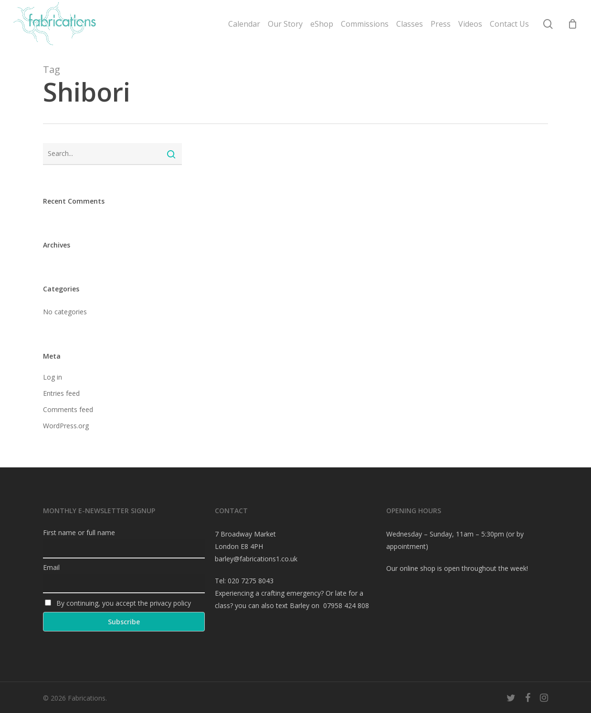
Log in (52, 377)
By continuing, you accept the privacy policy (118, 603)
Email (51, 567)
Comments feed (68, 409)
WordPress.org (66, 425)
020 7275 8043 (251, 580)
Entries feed (61, 393)
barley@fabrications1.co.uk (256, 558)
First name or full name (79, 532)
